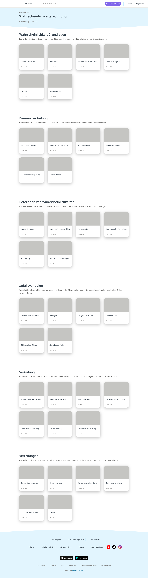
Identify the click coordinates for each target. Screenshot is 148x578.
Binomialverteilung (33, 118)
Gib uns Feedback (106, 565)
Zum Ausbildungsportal (74, 540)
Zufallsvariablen (31, 286)
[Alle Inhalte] (28, 4)
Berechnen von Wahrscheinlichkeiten (46, 202)
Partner (80, 547)
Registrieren (140, 4)
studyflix (12, 3)
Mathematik (24, 12)
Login (129, 4)
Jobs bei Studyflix (46, 547)
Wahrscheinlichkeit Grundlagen (42, 34)
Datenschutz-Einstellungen (88, 565)
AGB (62, 565)
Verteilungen (29, 456)
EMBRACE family (77, 570)
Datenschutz (72, 565)
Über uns (30, 547)
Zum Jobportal (94, 540)
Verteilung (27, 372)
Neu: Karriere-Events (113, 4)
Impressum (53, 565)
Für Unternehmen (64, 547)
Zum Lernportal (54, 540)
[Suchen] (98, 4)
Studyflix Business (95, 547)
